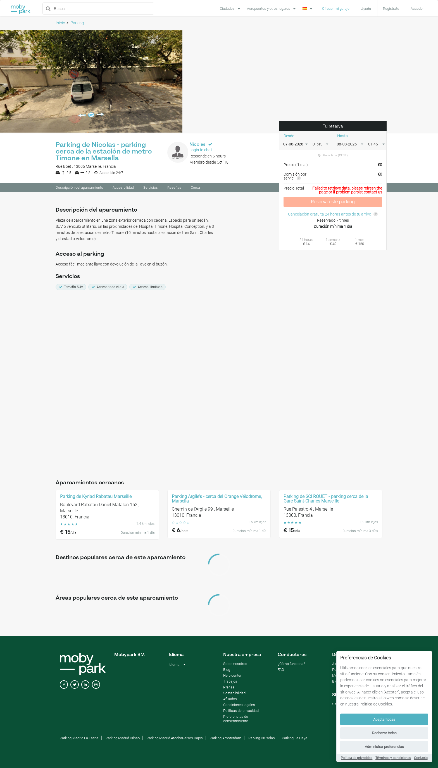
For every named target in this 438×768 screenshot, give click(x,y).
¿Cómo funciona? (291, 664)
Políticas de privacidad (241, 711)
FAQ (281, 670)
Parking (77, 22)
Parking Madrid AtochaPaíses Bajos (175, 739)
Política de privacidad (356, 758)
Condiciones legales (239, 706)
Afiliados (230, 700)
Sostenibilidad (234, 694)
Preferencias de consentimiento (235, 719)
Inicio (60, 22)
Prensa (228, 688)
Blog (226, 670)
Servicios (150, 188)
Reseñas (174, 188)
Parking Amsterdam (225, 739)
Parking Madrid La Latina (79, 739)
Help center (232, 676)
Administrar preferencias (384, 747)
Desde (289, 137)
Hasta (342, 137)
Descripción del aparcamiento (79, 188)
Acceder (417, 8)
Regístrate (391, 8)
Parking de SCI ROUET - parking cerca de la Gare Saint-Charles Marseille (326, 499)
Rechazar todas (384, 733)
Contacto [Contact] (421, 758)
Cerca (195, 188)
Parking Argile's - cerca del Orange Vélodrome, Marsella (217, 499)
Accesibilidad (123, 188)
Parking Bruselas (261, 739)
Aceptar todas (384, 719)
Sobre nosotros (235, 664)
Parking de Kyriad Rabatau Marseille (96, 497)
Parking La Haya (294, 739)
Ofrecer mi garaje (335, 8)
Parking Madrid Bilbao (123, 739)
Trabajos (230, 682)
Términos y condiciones (393, 758)
